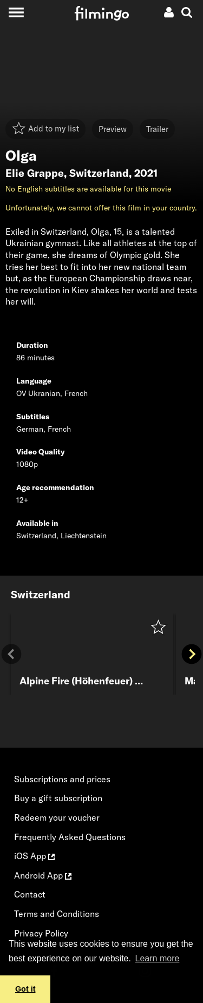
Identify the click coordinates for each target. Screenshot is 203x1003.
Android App (42, 875)
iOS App (34, 855)
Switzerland (99, 173)
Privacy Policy (41, 933)
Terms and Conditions (56, 913)
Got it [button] (25, 989)
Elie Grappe (34, 173)
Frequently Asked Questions (70, 837)
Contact (29, 894)
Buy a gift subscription (58, 798)
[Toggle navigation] (16, 12)
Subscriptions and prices (62, 779)
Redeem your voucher (57, 817)
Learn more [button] (157, 958)
